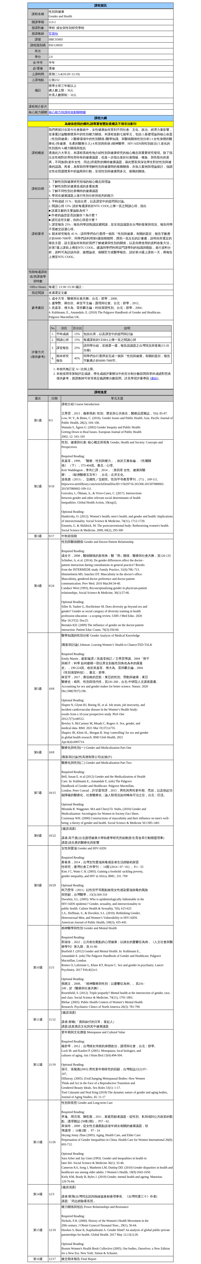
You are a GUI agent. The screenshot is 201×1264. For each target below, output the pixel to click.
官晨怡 (53, 33)
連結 (154, 378)
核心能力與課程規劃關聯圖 (67, 112)
